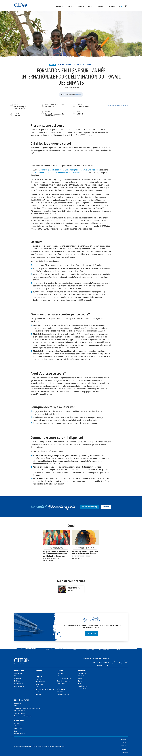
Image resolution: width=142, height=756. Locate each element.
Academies (17, 678)
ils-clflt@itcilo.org (83, 107)
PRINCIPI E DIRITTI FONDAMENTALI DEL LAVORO (74, 65)
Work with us (82, 689)
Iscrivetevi (91, 633)
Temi (79, 684)
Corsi (15, 676)
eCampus (101, 6)
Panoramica (18, 673)
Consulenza (39, 684)
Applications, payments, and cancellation (27, 708)
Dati (37, 687)
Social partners (82, 686)
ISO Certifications (19, 711)
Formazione (60, 6)
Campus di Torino (19, 713)
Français (78, 94)
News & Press (61, 684)
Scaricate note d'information (118, 106)
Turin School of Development (23, 716)
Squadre (80, 681)
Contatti (106, 507)
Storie (58, 676)
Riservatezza (60, 746)
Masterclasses (18, 684)
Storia (80, 678)
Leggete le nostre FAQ (89, 507)
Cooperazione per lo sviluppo (45, 689)
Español (124, 749)
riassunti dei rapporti (63, 681)
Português (125, 752)
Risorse (91, 6)
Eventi (37, 692)
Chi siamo (111, 6)
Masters (71, 6)
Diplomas (17, 681)
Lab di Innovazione (63, 694)
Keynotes (38, 694)
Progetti (81, 6)
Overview (38, 679)
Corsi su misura (19, 686)
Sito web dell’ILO (19, 734)
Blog (15, 731)
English (124, 742)
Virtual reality (18, 728)
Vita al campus (18, 726)
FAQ (15, 706)
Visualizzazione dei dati (64, 678)
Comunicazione (40, 681)
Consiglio (81, 676)
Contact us (17, 703)
